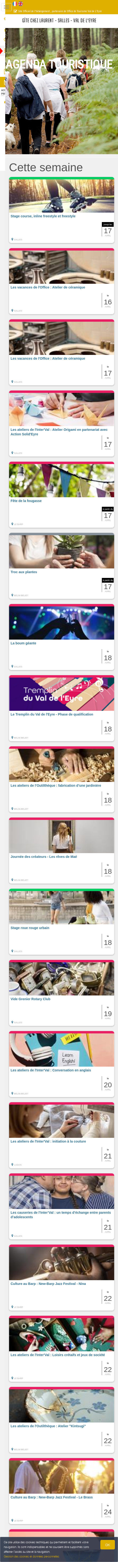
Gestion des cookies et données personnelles (31, 1556)
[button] (65, 210)
